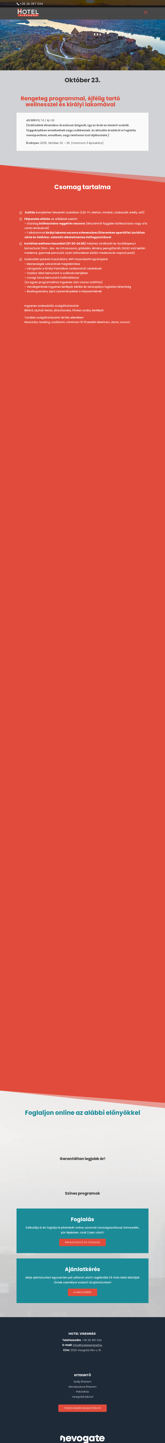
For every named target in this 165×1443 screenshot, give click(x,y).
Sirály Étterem (82, 1325)
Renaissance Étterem (82, 1330)
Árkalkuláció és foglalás (82, 1186)
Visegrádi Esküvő (82, 1340)
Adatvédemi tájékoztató (87, 1405)
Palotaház (82, 1335)
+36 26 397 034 (31, 4)
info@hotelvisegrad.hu (87, 1288)
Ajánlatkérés (82, 1236)
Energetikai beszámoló (82, 1410)
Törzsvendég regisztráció (82, 1351)
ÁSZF (64, 1405)
